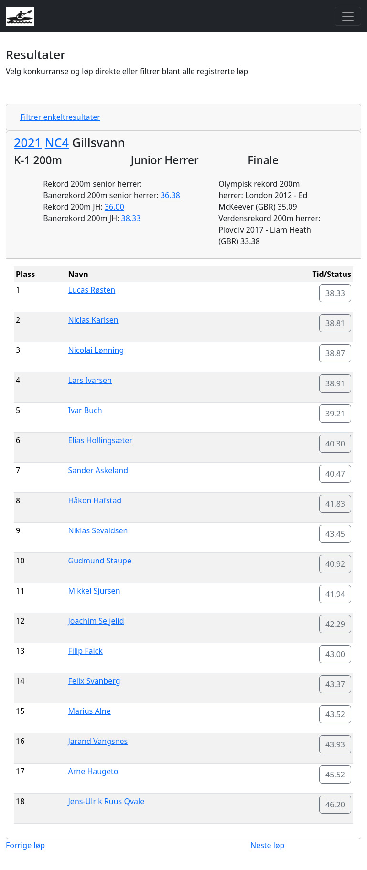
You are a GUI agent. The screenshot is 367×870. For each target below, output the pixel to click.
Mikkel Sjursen (94, 590)
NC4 (57, 142)
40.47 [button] (335, 473)
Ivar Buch (85, 410)
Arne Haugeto (93, 771)
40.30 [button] (335, 443)
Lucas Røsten (92, 290)
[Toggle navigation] (348, 16)
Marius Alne (89, 711)
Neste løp (267, 845)
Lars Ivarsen (90, 380)
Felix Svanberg (94, 681)
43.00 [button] (335, 654)
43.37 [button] (335, 684)
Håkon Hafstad (95, 500)
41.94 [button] (335, 594)
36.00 (114, 207)
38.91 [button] (335, 383)
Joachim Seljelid (96, 620)
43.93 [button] (335, 744)
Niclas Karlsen (93, 320)
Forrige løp (25, 845)
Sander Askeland (98, 470)
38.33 (131, 218)
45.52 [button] (335, 774)
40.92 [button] (335, 564)
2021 (28, 142)
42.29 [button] (335, 624)
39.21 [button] (335, 413)
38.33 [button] (335, 293)
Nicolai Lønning (96, 350)
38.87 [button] (335, 353)
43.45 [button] (335, 534)
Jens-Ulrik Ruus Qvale (106, 801)
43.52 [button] (335, 714)
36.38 (170, 195)
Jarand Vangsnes (98, 741)
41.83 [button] (335, 504)
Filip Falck (85, 651)
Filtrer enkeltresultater (60, 117)
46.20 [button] (335, 804)
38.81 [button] (335, 323)
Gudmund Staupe (99, 560)
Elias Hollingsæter (100, 440)
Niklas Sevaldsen (98, 530)
